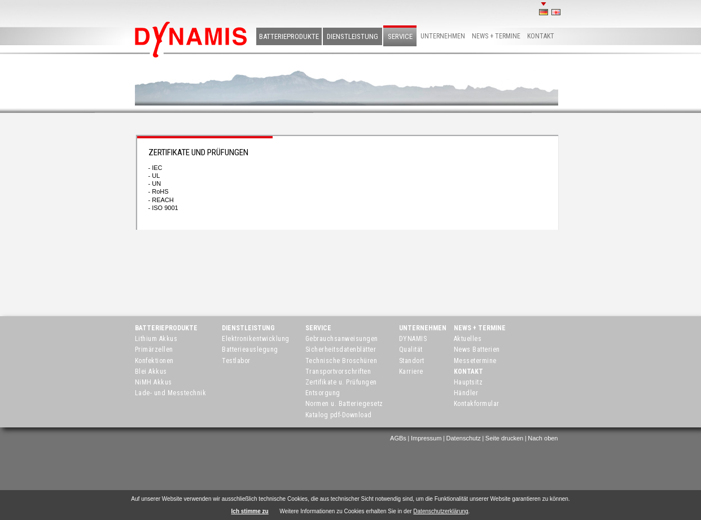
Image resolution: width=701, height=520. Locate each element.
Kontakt (540, 36)
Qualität (411, 349)
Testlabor (236, 361)
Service (400, 36)
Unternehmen (442, 36)
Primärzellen (154, 349)
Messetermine (475, 361)
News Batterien (477, 349)
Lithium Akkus (156, 339)
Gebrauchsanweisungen (341, 339)
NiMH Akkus (153, 382)
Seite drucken (504, 438)
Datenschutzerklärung (440, 511)
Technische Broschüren (341, 361)
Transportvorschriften (338, 371)
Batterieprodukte (289, 36)
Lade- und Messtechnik (171, 393)
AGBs (398, 438)
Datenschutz (463, 438)
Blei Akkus (151, 371)
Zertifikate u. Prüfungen (341, 382)
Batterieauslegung (250, 349)
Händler (466, 393)
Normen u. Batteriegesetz (344, 404)
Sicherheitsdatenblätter (340, 349)
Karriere (411, 371)
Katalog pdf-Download (338, 415)
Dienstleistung (352, 36)
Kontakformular (477, 404)
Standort (411, 361)
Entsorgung (322, 393)
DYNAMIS (413, 339)
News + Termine (496, 36)
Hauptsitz (468, 382)
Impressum (426, 438)
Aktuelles (468, 339)
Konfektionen (154, 361)
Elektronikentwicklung (256, 339)
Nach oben (543, 438)
